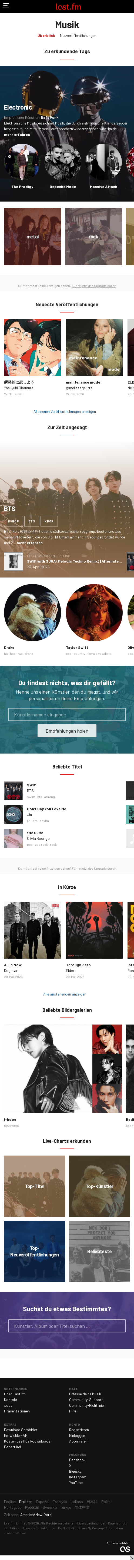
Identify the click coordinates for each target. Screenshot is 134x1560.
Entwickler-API (16, 1435)
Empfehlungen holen (67, 731)
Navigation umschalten (6, 6)
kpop (49, 521)
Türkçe (65, 1507)
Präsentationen (17, 1411)
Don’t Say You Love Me (46, 808)
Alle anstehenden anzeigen (64, 994)
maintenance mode (83, 382)
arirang (49, 797)
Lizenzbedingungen (91, 1523)
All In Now (13, 964)
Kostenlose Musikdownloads (27, 1441)
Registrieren (79, 1429)
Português (12, 1507)
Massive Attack (103, 186)
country (79, 653)
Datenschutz (117, 1523)
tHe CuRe (35, 832)
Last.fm (68, 6)
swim (31, 797)
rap (20, 653)
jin (29, 820)
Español (42, 1501)
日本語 (92, 1501)
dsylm (44, 820)
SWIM (31, 785)
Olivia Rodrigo (38, 838)
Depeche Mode (63, 186)
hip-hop (10, 653)
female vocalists (100, 653)
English (10, 1501)
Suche (119, 1325)
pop (69, 653)
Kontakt (11, 1399)
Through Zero (78, 964)
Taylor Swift (77, 647)
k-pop (13, 521)
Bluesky (75, 1471)
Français (60, 1501)
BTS (30, 790)
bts (31, 521)
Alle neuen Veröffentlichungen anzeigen (65, 411)
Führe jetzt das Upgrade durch (94, 286)
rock (53, 844)
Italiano (77, 1501)
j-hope (10, 1119)
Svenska (50, 1507)
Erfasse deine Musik (85, 1394)
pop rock (41, 844)
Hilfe (72, 1411)
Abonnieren (78, 1441)
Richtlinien (13, 1528)
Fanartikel (12, 1446)
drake (29, 653)
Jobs (8, 1405)
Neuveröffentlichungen (78, 35)
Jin (29, 814)
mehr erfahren (17, 134)
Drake (9, 647)
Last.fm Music (15, 1533)
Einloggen (77, 1435)
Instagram (77, 1477)
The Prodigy (22, 186)
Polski (106, 1501)
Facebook (77, 1459)
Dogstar (11, 970)
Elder (70, 970)
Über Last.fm (15, 1394)
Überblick (46, 35)
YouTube (76, 1482)
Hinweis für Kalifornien (39, 1528)
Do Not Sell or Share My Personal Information (90, 1528)
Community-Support (86, 1399)
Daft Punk (50, 117)
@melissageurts (79, 387)
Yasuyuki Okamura (19, 387)
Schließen (132, 1558)
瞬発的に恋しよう (19, 382)
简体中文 (82, 1507)
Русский (32, 1507)
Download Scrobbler (20, 1429)
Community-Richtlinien (87, 1405)
